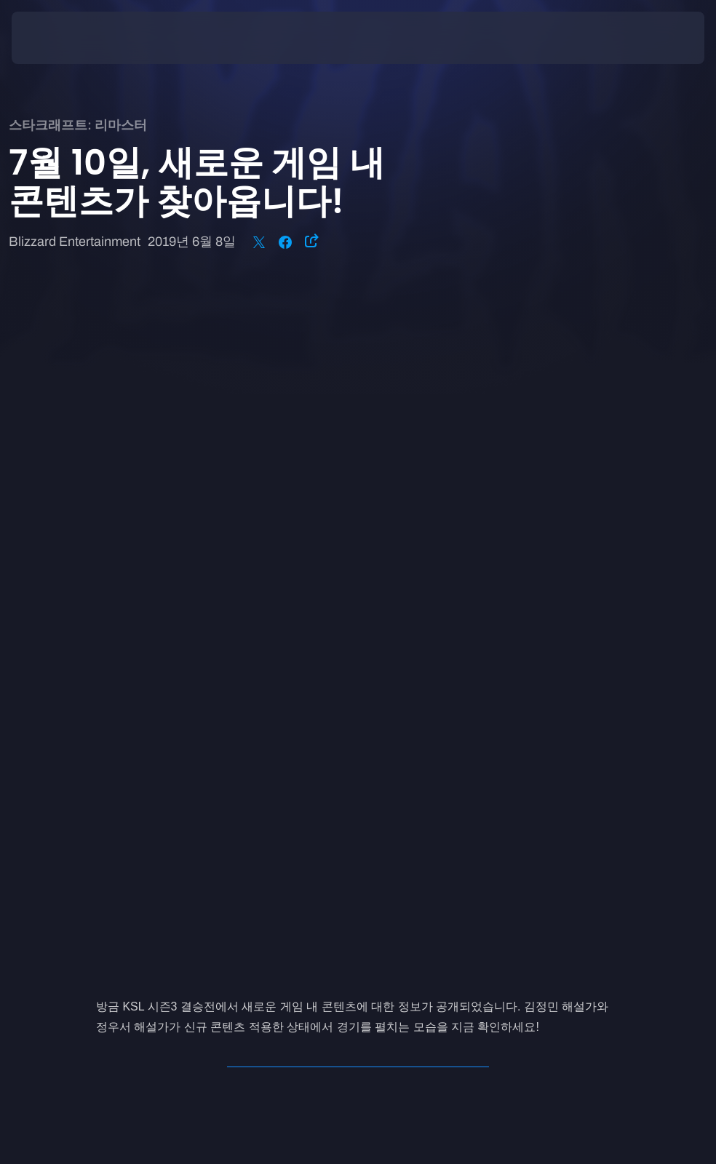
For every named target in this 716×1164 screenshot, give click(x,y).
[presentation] (55, 38)
